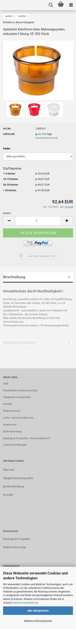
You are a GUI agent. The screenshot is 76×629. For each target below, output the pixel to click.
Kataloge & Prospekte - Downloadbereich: (26, 438)
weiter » (9, 16)
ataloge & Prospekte (17, 539)
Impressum (9, 424)
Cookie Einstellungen (15, 444)
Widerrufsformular (14, 547)
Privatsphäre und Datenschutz (20, 390)
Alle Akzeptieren (38, 610)
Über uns (8, 469)
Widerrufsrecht (11, 410)
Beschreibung (14, 277)
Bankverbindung (12, 431)
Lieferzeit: (9, 133)
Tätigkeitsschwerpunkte (17, 397)
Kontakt (7, 403)
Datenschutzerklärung (25, 602)
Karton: (7, 213)
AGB (5, 383)
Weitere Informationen (38, 621)
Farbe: (7, 148)
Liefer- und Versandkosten (18, 417)
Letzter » (23, 16)
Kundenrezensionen (19, 342)
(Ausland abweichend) (46, 138)
